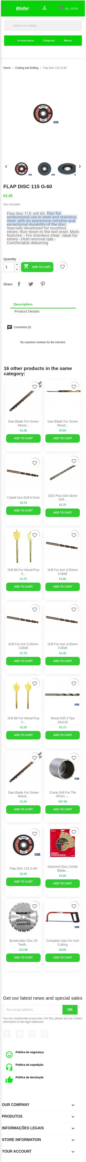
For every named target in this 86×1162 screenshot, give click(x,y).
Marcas (68, 40)
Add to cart (37, 266)
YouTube (32, 1034)
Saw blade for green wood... (62, 423)
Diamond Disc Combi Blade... (63, 868)
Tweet (30, 284)
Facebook (7, 1034)
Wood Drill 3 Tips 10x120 (63, 720)
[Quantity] (8, 267)
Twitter (19, 1034)
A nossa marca (26, 40)
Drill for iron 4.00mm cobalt (63, 646)
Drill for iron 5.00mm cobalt (23, 646)
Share (18, 284)
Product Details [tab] (26, 311)
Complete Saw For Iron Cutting (62, 942)
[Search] (43, 25)
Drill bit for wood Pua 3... (23, 572)
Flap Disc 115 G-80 (23, 868)
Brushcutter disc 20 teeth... (23, 942)
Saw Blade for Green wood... (23, 423)
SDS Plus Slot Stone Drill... (62, 497)
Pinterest (42, 284)
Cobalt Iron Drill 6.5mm (23, 497)
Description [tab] (23, 304)
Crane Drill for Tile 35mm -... (62, 794)
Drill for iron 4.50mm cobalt (63, 572)
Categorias (49, 40)
